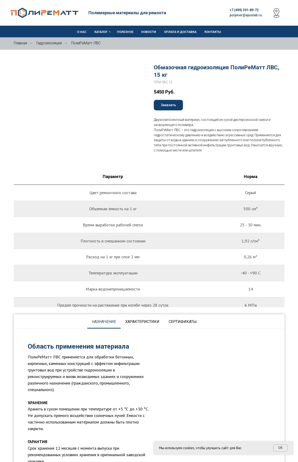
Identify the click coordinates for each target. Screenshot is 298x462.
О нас (81, 32)
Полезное (125, 32)
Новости (148, 32)
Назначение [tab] (104, 321)
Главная (20, 43)
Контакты (212, 32)
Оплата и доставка (180, 32)
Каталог (101, 32)
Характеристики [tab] (142, 321)
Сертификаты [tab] (183, 321)
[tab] (206, 322)
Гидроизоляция (49, 43)
